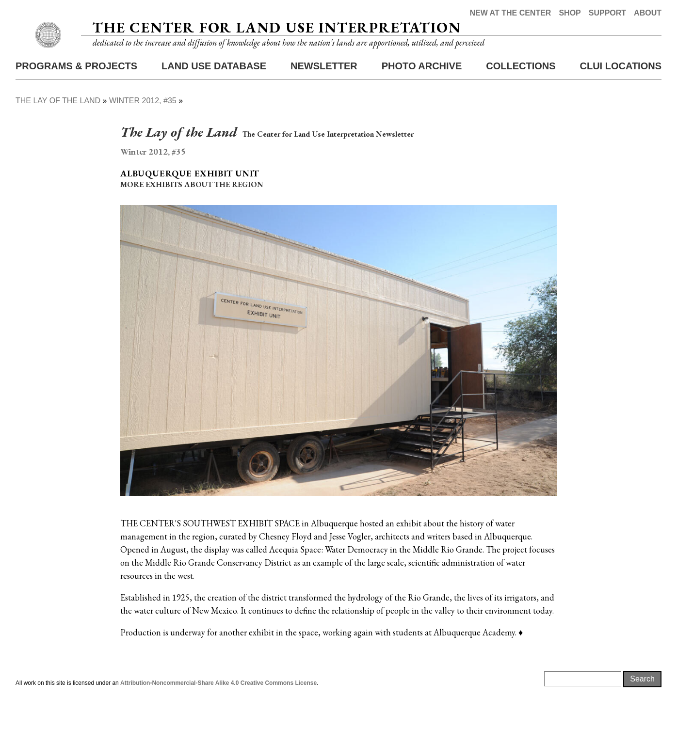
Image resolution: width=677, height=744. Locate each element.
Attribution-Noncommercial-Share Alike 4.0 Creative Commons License (218, 722)
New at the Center (510, 13)
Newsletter (323, 105)
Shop (569, 13)
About (647, 13)
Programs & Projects (76, 105)
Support (607, 13)
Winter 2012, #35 (143, 140)
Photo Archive (422, 105)
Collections (520, 105)
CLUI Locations (620, 105)
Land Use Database (213, 105)
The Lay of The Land (58, 140)
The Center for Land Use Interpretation (277, 47)
